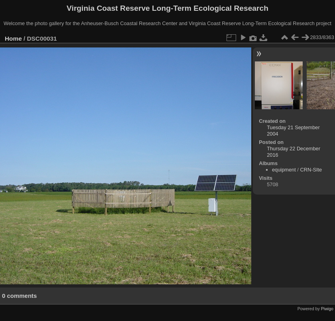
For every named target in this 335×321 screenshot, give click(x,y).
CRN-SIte (311, 170)
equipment (284, 170)
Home (13, 38)
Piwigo (327, 308)
